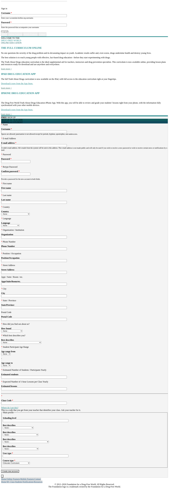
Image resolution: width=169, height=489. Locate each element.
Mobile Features (30, 34)
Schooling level (9, 418)
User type (8, 453)
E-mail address (8, 143)
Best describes (7, 340)
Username (6, 13)
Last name (6, 200)
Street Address (7, 270)
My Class (11, 482)
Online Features (15, 34)
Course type (9, 460)
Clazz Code (7, 400)
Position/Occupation (10, 258)
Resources (38, 482)
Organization (7, 234)
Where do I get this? (9, 408)
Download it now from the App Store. (17, 83)
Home (4, 34)
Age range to (7, 363)
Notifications (28, 482)
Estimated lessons (9, 386)
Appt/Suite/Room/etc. (11, 281)
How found (6, 328)
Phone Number (8, 246)
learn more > (6, 69)
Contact (42, 34)
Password (6, 22)
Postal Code (6, 317)
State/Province (7, 305)
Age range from (8, 351)
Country (5, 211)
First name (6, 188)
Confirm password (10, 171)
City (3, 293)
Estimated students (9, 374)
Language (5, 223)
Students (18, 482)
